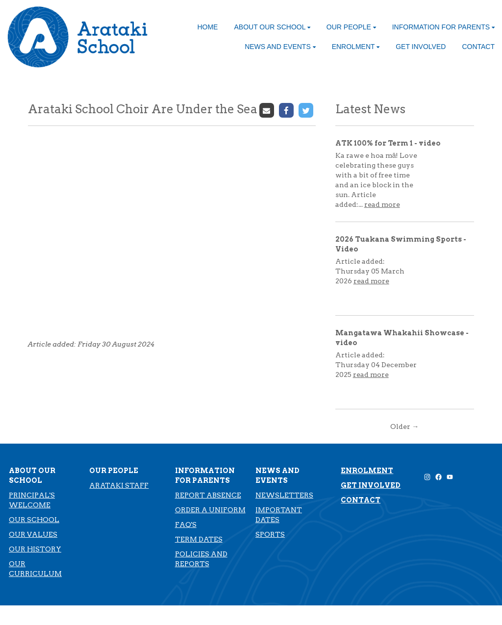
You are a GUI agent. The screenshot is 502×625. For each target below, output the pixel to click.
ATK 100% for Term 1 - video (388, 143)
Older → (404, 426)
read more (382, 204)
